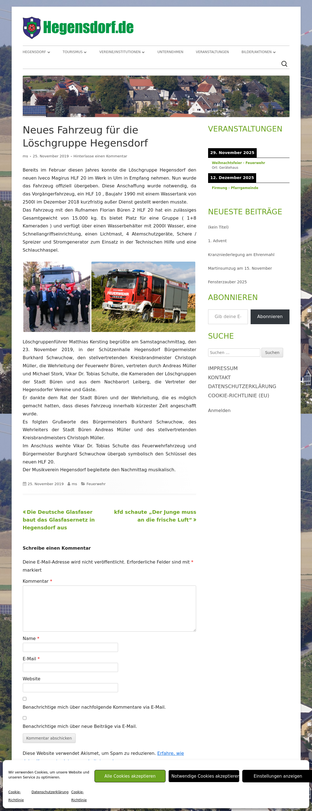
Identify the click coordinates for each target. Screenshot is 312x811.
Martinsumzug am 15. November (240, 268)
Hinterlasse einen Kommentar (100, 156)
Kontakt (219, 377)
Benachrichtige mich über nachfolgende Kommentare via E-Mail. (94, 707)
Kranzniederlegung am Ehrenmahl (241, 254)
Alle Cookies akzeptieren (130, 776)
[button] (57, 297)
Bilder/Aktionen (256, 52)
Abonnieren (270, 316)
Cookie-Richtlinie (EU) (238, 395)
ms (25, 156)
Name (31, 638)
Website (32, 678)
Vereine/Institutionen (120, 52)
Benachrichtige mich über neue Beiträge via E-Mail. (80, 726)
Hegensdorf (34, 52)
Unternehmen (170, 52)
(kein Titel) (218, 227)
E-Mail (31, 658)
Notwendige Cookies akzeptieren (205, 776)
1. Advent (217, 241)
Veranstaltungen (212, 52)
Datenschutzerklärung (49, 792)
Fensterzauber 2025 (227, 282)
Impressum (223, 368)
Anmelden (219, 410)
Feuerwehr (96, 484)
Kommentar (37, 581)
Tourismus (73, 52)
